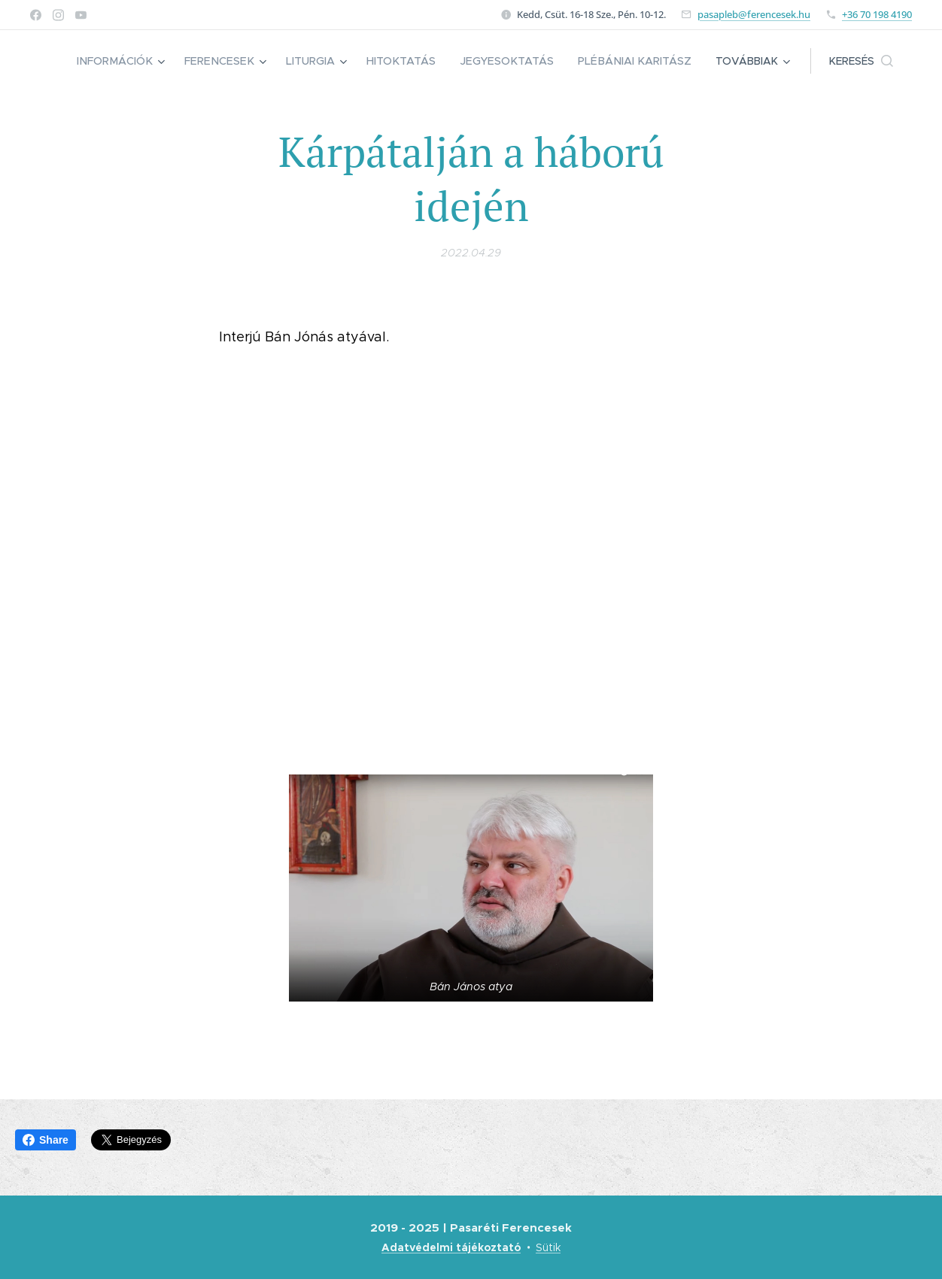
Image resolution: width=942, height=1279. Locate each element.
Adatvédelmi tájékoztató (451, 1247)
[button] (861, 61)
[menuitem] (136, 61)
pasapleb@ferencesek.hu (753, 14)
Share (45, 1140)
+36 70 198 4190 (877, 14)
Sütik (548, 1247)
